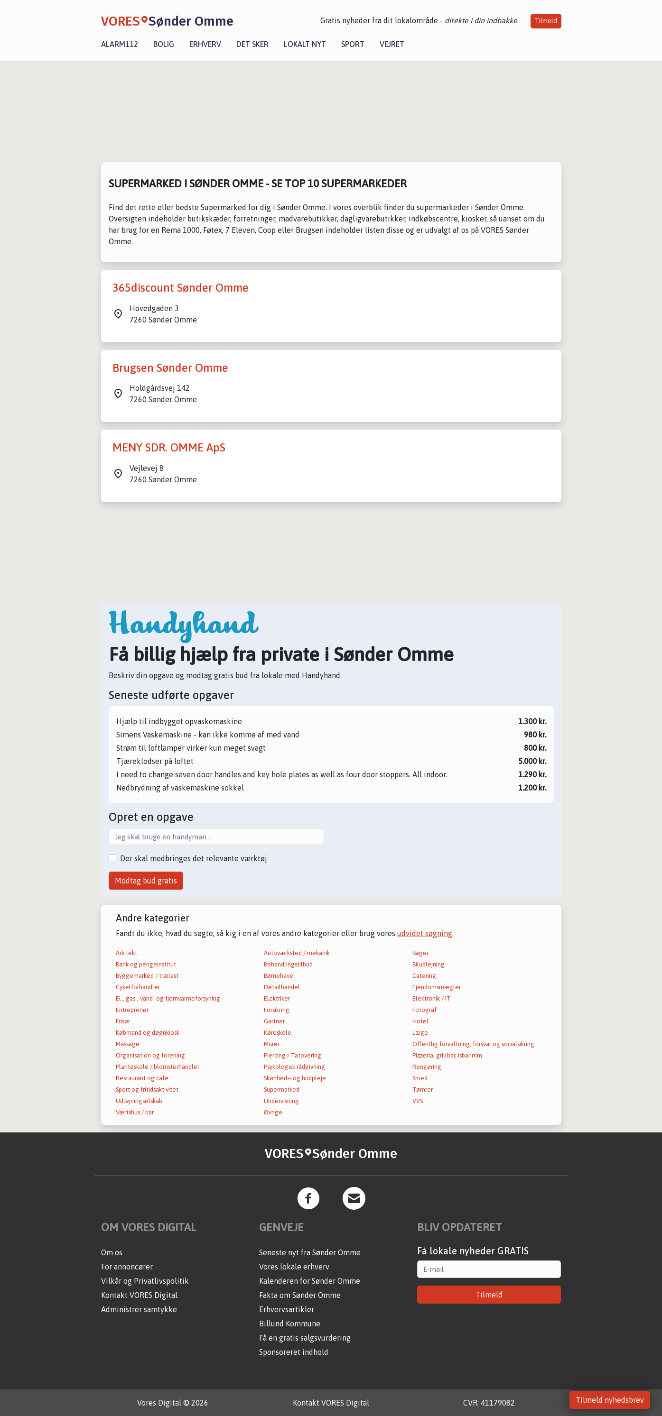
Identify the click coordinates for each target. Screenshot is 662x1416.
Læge (420, 1032)
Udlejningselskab (139, 1100)
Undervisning (281, 1100)
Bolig (163, 44)
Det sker (252, 44)
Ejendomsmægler (436, 987)
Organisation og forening (150, 1055)
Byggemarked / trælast (147, 975)
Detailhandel (282, 987)
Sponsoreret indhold (293, 1352)
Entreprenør (132, 1009)
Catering (424, 975)
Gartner (274, 1021)
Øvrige (273, 1112)
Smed (420, 1078)
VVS (417, 1100)
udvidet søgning (424, 933)
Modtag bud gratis (146, 880)
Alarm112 (119, 44)
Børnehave (278, 975)
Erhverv (205, 44)
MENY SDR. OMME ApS (168, 447)
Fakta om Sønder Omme (300, 1295)
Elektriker (277, 998)
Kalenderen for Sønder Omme (309, 1281)
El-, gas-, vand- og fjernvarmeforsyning (168, 998)
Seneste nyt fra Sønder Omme (310, 1252)
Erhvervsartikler (286, 1309)
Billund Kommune (289, 1323)
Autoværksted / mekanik (297, 952)
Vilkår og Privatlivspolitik (145, 1281)
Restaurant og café (142, 1078)
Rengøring (426, 1066)
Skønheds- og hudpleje (295, 1078)
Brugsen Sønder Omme (170, 367)
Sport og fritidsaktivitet (147, 1089)
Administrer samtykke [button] (139, 1309)
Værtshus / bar (135, 1112)
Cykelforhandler (138, 987)
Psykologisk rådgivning (294, 1066)
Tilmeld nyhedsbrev (610, 1400)
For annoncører (127, 1266)
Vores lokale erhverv (294, 1266)
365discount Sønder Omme (180, 287)
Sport (352, 44)
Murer (272, 1044)
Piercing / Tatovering (292, 1055)
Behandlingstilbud (288, 964)
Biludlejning (428, 964)
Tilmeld (546, 21)
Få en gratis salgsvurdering (305, 1337)
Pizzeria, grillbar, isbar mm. (448, 1055)
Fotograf (424, 1009)
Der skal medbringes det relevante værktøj (193, 858)
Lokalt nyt (305, 44)
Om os (111, 1252)
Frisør (123, 1021)
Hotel (420, 1021)
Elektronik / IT (431, 998)
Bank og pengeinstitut (146, 964)
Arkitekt (126, 952)
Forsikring (276, 1009)
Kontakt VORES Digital (139, 1295)
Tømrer (422, 1089)
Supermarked (281, 1089)
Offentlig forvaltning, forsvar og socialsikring (473, 1044)
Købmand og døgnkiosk (147, 1032)
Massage (128, 1044)
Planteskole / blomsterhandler (157, 1066)
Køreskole (277, 1032)
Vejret (392, 44)
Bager (420, 952)
